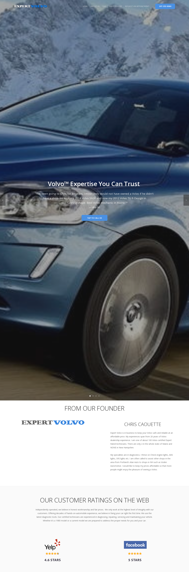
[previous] (3, 200)
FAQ (104, 6)
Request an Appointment (137, 6)
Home (85, 6)
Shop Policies (115, 6)
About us (95, 6)
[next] (186, 200)
